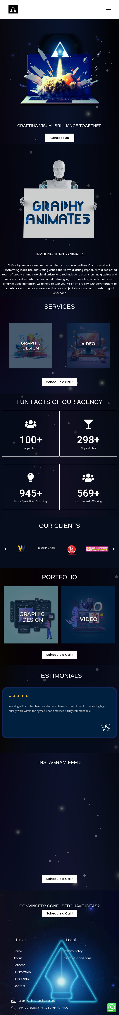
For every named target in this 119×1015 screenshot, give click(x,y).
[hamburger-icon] (108, 9)
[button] (5, 549)
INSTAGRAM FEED (59, 762)
